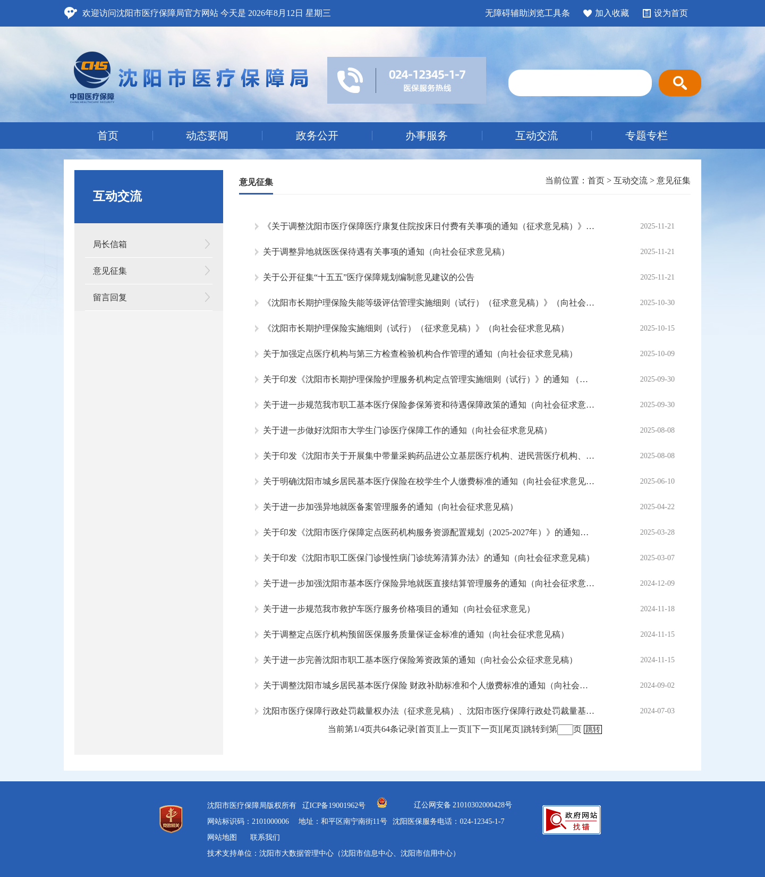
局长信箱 (110, 244)
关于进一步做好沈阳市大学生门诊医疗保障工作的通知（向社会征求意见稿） (407, 430)
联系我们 (265, 837)
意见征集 (110, 270)
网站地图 (222, 837)
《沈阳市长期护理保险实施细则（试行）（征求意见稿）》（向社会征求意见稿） (416, 328)
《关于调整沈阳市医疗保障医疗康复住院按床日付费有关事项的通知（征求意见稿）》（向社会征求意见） (429, 226)
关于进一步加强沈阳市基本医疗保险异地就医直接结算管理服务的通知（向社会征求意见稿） (429, 583)
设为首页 (671, 13)
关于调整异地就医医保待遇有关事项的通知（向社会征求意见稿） (386, 251)
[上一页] (454, 728)
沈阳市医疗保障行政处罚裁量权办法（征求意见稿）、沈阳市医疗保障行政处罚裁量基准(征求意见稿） (429, 710)
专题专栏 (646, 135)
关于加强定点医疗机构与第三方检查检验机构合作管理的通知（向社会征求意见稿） (420, 353)
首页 (107, 135)
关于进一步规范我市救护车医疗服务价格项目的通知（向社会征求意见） (399, 608)
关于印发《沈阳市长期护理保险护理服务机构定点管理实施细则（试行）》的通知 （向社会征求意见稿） (429, 379)
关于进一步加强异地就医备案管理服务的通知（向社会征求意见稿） (390, 506)
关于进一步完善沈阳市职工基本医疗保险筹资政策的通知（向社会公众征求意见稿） (420, 659)
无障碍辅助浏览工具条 (527, 13)
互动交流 (536, 135)
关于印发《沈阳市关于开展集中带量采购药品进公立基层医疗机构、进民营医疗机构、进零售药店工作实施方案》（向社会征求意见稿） (429, 455)
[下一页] (484, 728)
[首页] (426, 728)
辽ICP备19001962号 (334, 805)
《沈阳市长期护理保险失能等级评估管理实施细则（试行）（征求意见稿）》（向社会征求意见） (429, 302)
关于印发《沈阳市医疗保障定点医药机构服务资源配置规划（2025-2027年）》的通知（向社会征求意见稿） (429, 532)
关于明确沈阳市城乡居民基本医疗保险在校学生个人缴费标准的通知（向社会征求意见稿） (429, 481)
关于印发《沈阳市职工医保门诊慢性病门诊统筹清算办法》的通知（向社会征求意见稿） (428, 557)
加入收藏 (612, 13)
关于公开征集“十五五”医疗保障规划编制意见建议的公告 (368, 277)
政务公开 (317, 135)
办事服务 (426, 135)
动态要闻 (207, 135)
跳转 (592, 729)
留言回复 (110, 297)
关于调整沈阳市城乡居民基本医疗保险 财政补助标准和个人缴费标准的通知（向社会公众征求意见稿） (429, 685)
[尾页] (511, 728)
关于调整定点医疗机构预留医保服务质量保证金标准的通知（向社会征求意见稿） (416, 634)
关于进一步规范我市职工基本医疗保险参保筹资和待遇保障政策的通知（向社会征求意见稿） (429, 404)
